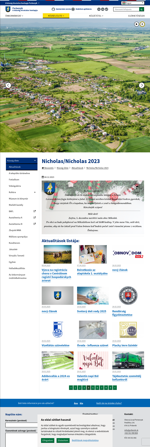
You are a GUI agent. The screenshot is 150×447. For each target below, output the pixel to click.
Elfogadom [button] (47, 440)
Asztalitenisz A (22, 217)
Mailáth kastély (16, 204)
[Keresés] (141, 9)
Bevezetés (48, 167)
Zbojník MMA (15, 230)
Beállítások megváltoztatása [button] (85, 440)
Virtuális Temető (16, 255)
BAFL (22, 211)
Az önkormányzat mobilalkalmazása (17, 276)
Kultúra (12, 192)
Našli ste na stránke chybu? (109, 403)
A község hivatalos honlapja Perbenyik (22, 3)
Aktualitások (15, 166)
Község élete (13, 160)
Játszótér (13, 249)
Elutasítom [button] (63, 440)
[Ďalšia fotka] (142, 85)
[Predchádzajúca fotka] (8, 85)
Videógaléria (15, 185)
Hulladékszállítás (17, 268)
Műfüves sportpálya (18, 236)
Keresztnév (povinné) (16, 420)
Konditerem (14, 242)
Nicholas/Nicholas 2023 (97, 167)
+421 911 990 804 (131, 433)
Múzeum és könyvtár (18, 198)
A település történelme (19, 173)
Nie (82, 403)
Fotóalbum (14, 179)
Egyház (12, 262)
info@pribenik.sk (131, 430)
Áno (76, 403)
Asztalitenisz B (22, 223)
